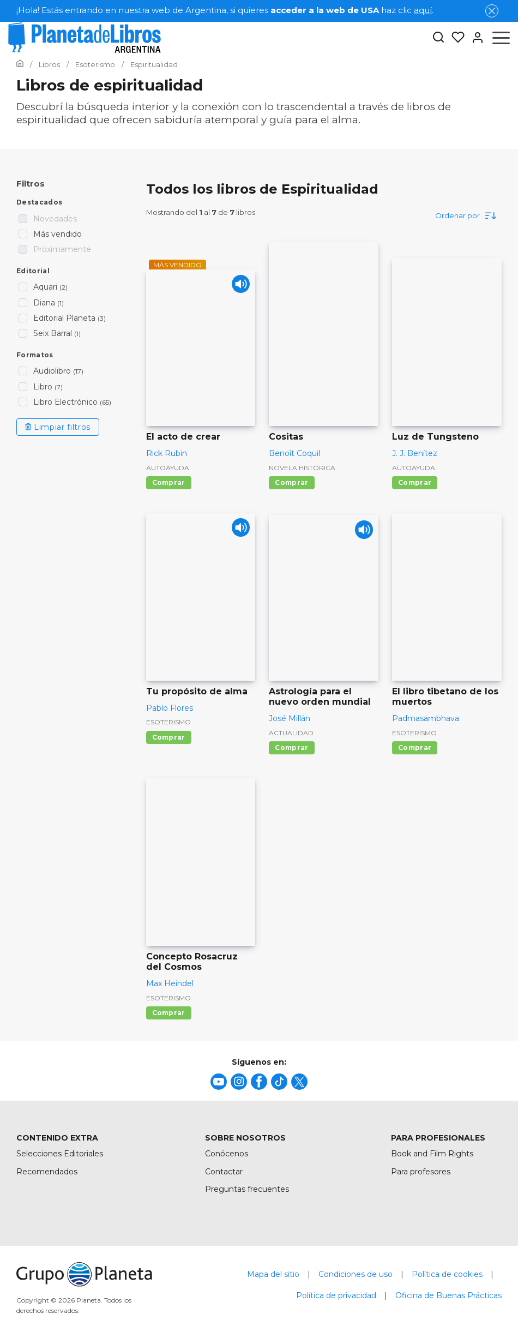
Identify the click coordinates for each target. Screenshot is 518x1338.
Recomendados (46, 1172)
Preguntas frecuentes (247, 1189)
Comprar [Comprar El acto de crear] (168, 482)
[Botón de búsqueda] (438, 38)
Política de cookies (447, 1274)
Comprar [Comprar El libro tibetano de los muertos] (414, 747)
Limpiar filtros (58, 427)
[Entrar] (474, 37)
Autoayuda (167, 468)
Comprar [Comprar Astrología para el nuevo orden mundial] (291, 747)
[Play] (237, 287)
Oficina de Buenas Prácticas (448, 1295)
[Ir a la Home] (19, 64)
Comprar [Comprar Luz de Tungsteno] (414, 482)
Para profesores (420, 1172)
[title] (218, 1081)
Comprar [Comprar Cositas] (291, 482)
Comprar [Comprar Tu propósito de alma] (168, 737)
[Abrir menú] (501, 38)
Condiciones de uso (355, 1274)
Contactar (224, 1172)
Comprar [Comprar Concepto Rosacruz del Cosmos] (168, 1013)
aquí (423, 10)
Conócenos (226, 1154)
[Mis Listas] (455, 37)
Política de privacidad (336, 1295)
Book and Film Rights (432, 1154)
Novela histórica (302, 468)
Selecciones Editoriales (59, 1154)
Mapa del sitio (273, 1274)
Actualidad (291, 733)
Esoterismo (168, 722)
